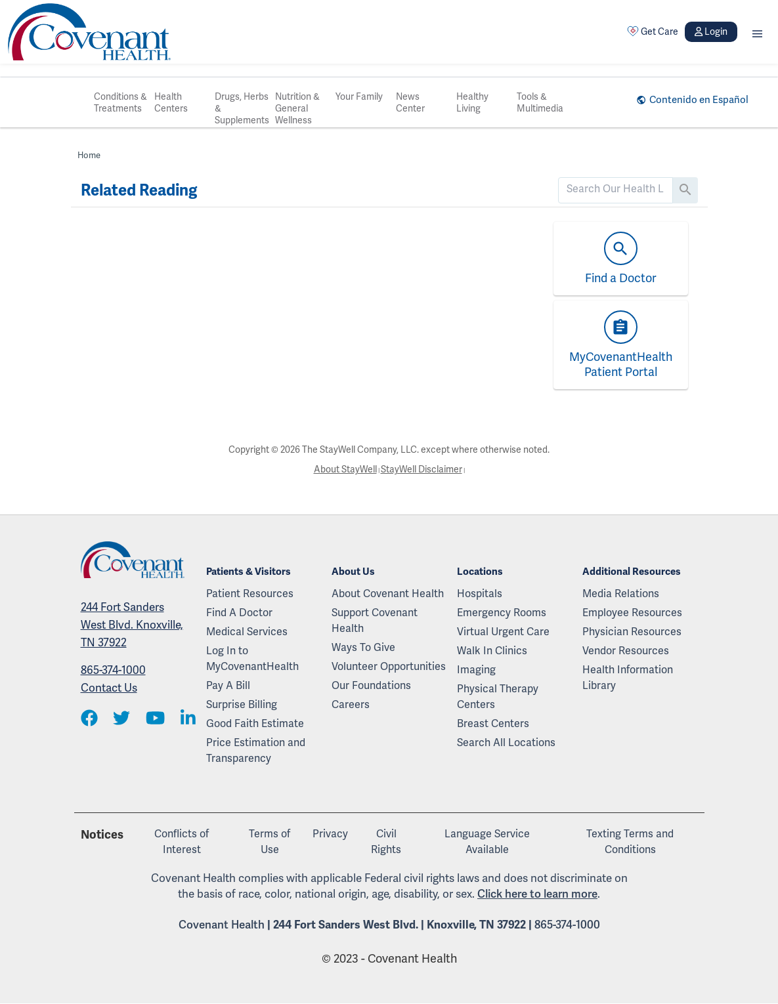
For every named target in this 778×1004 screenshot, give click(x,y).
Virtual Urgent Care (503, 631)
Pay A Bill (228, 685)
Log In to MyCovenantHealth (252, 658)
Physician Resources (631, 631)
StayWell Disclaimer (421, 469)
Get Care (652, 31)
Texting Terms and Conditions (630, 841)
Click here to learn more (537, 894)
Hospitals (479, 593)
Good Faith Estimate (255, 723)
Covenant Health (222, 924)
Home (88, 155)
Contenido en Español (698, 99)
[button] (757, 32)
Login (711, 31)
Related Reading (139, 190)
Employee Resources (632, 612)
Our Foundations (371, 685)
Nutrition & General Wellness (297, 108)
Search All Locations (506, 742)
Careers (351, 704)
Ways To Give (363, 647)
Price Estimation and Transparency (255, 750)
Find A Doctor (239, 612)
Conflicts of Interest (181, 841)
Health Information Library (627, 677)
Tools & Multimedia (540, 102)
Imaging (476, 670)
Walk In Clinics (492, 651)
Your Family (359, 96)
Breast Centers (493, 723)
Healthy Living (472, 102)
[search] (615, 189)
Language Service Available (487, 841)
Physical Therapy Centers (497, 696)
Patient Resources (249, 593)
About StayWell (345, 469)
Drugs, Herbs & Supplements (242, 108)
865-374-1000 (113, 670)
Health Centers (171, 102)
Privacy (330, 834)
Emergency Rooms (501, 612)
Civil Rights (386, 841)
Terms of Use (269, 841)
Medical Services (247, 631)
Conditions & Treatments (120, 102)
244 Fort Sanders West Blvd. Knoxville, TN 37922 (132, 625)
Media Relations (620, 593)
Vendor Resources (625, 651)
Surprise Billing (241, 704)
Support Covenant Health (375, 620)
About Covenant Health (388, 593)
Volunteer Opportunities (389, 666)
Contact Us (109, 687)
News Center (410, 102)
